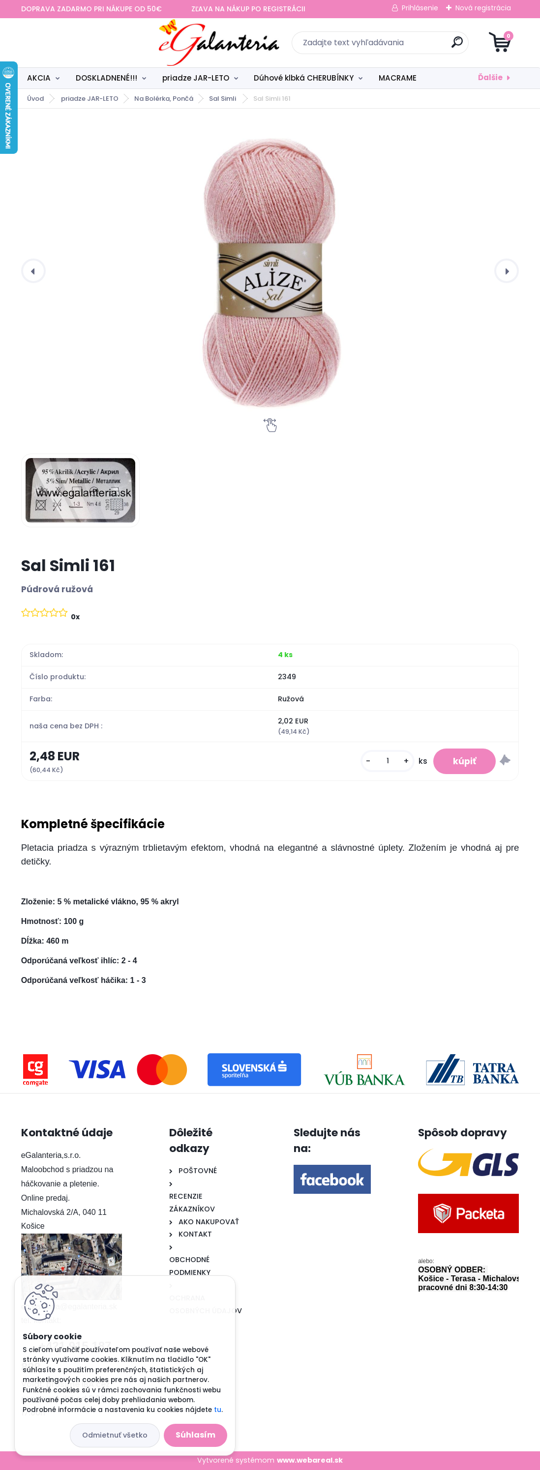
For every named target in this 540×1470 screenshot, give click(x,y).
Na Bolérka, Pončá (163, 98)
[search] (388, 46)
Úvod (35, 98)
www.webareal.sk (310, 1460)
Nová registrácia (483, 8)
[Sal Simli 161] (270, 270)
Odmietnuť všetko (115, 1435)
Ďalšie (490, 77)
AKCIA (39, 78)
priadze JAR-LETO (195, 78)
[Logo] (81, 42)
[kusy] (387, 761)
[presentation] (33, 271)
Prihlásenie (420, 8)
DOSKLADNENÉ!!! (106, 78)
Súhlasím (195, 1435)
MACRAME (398, 78)
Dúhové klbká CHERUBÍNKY (304, 78)
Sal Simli (223, 98)
